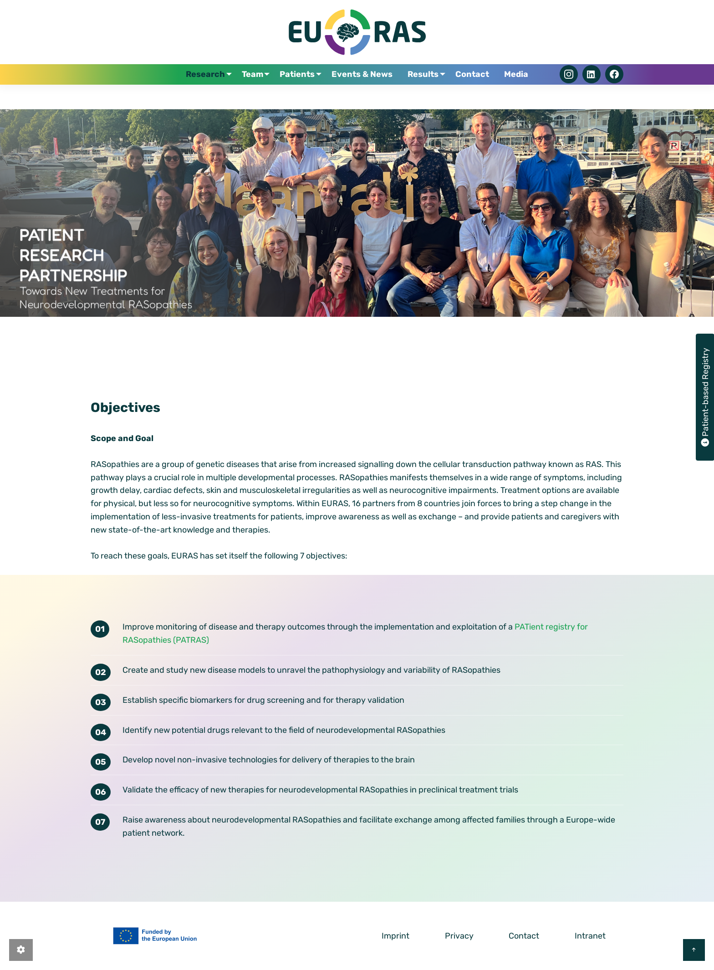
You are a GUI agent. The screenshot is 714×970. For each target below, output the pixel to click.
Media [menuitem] (514, 91)
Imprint (395, 936)
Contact (524, 936)
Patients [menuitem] (301, 91)
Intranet (590, 936)
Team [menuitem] (255, 91)
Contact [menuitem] (474, 91)
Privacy (459, 936)
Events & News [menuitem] (367, 91)
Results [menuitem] (424, 91)
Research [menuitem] (207, 91)
